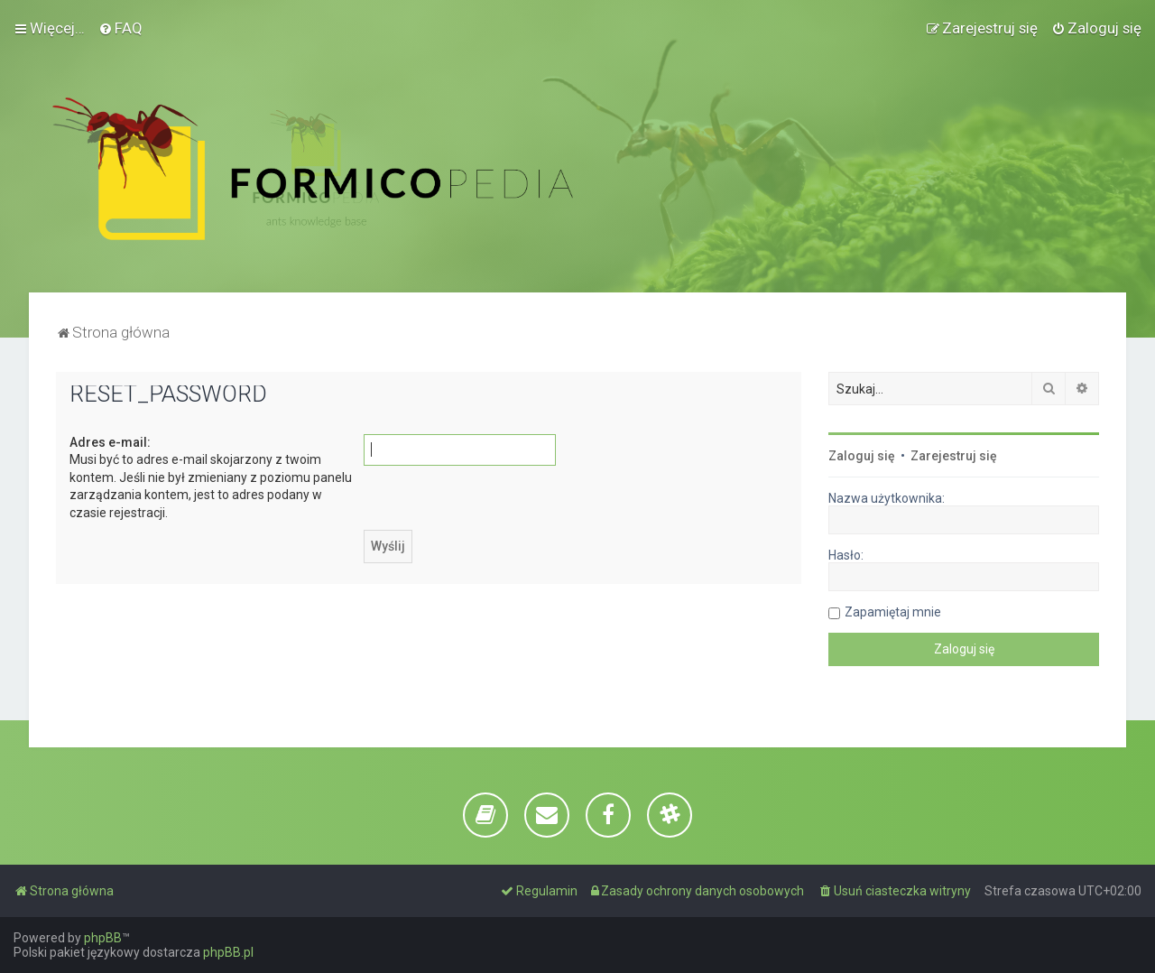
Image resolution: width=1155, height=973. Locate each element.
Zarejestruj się (953, 456)
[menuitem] (120, 28)
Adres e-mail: (110, 442)
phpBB (103, 938)
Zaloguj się (861, 456)
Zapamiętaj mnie (893, 612)
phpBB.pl (228, 952)
